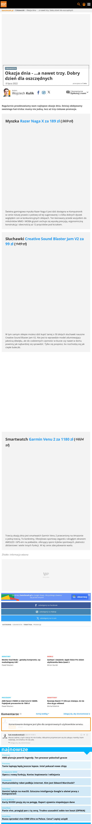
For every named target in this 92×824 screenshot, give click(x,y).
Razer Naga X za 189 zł (40, 120)
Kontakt (80, 799)
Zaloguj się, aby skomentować (76, 635)
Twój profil (84, 4)
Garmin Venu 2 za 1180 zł (51, 386)
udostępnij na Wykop (46, 533)
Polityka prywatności (17, 799)
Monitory (6, 578)
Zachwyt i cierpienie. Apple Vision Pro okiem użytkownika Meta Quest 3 (65, 582)
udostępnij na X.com (46, 540)
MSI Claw (62, 801)
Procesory (6, 619)
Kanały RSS (58, 799)
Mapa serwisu (38, 796)
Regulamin (70, 799)
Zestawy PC (77, 796)
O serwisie (25, 796)
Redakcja (14, 796)
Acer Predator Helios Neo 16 (43, 801)
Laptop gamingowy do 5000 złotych (46, 804)
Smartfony (52, 619)
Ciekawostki (17, 546)
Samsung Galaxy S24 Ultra (16, 801)
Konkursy (65, 796)
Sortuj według (42, 635)
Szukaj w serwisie (79, 4)
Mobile (50, 578)
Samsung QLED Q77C (78, 801)
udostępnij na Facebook (46, 527)
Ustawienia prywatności (39, 799)
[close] (89, 516)
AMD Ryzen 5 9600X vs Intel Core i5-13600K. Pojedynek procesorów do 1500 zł (20, 623)
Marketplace (52, 796)
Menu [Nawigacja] (89, 4)
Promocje (37, 546)
